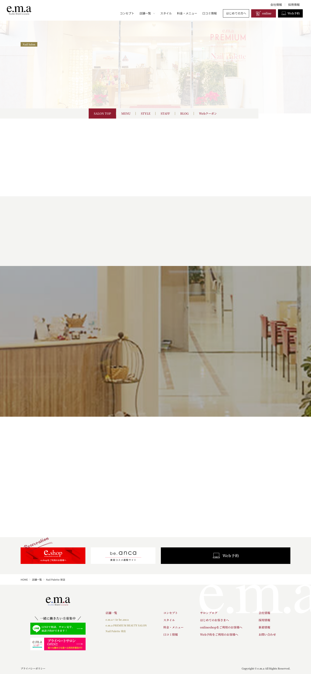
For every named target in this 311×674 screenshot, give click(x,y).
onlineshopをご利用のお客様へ (221, 627)
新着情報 (264, 627)
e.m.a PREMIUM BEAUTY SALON (126, 625)
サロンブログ (208, 613)
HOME (24, 579)
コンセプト (127, 13)
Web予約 (290, 13)
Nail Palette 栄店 (116, 631)
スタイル (166, 13)
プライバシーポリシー (33, 668)
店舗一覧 (147, 13)
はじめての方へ (236, 13)
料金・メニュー (187, 13)
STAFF (165, 113)
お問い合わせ (267, 634)
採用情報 (294, 4)
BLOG (184, 113)
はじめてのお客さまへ (214, 620)
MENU (126, 113)
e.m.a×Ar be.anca (117, 619)
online (263, 13)
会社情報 (276, 4)
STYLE (145, 113)
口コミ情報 (209, 13)
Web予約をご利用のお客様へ (219, 634)
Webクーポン (208, 113)
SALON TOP (102, 113)
